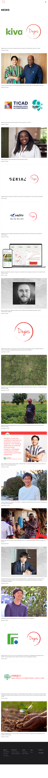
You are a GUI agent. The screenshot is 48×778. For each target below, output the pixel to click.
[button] (45, 2)
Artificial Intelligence (15, 767)
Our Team (5, 767)
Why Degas (24, 765)
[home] (3, 2)
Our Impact (5, 768)
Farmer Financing (15, 765)
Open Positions (24, 767)
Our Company (6, 765)
